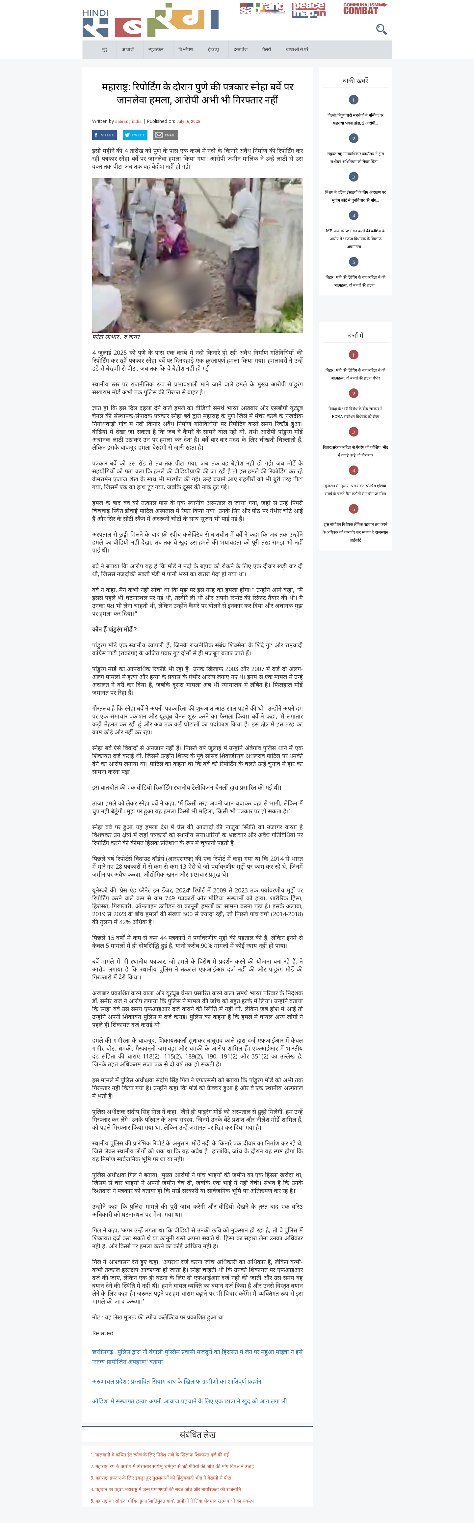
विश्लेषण (186, 50)
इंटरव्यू (214, 50)
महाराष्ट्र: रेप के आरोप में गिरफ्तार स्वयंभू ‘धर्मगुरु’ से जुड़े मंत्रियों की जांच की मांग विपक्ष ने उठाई (174, 1466)
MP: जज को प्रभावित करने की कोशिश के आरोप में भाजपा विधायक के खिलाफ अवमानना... (355, 238)
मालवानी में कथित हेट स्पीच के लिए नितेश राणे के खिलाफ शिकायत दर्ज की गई (162, 1455)
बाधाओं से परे (298, 50)
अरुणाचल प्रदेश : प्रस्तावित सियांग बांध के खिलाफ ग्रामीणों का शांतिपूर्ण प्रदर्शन (176, 1381)
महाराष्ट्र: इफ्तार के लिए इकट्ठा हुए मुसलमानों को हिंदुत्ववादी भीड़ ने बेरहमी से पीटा (163, 1478)
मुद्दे (105, 50)
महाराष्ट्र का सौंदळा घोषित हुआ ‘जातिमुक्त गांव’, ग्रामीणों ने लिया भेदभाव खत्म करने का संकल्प (174, 1501)
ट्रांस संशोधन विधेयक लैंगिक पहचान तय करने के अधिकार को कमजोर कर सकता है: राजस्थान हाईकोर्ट (355, 532)
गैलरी (267, 50)
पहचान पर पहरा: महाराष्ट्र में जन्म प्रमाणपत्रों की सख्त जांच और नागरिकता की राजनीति (168, 1489)
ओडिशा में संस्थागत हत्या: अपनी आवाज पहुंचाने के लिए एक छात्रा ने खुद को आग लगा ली (189, 1401)
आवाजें (128, 50)
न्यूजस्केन (157, 50)
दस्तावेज (241, 50)
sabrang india (128, 121)
